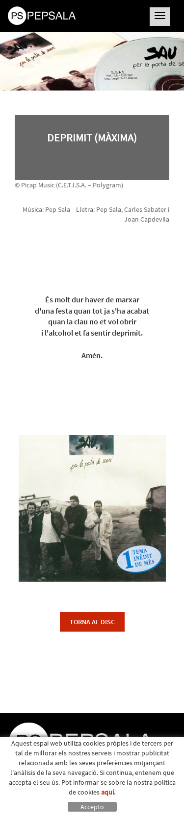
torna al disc (92, 621)
